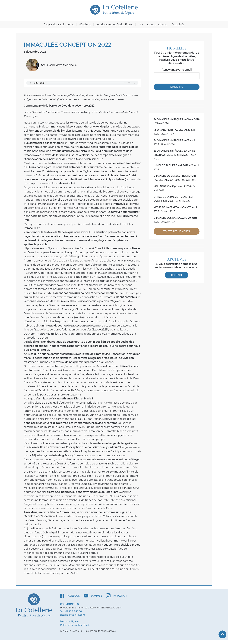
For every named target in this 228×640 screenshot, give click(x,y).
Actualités (178, 24)
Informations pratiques (152, 24)
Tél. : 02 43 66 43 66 (71, 611)
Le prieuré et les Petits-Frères (114, 24)
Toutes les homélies (176, 231)
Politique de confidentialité (75, 625)
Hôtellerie (85, 24)
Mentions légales (69, 621)
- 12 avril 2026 (175, 154)
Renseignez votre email (177, 69)
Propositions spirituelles (59, 24)
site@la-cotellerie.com (72, 614)
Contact (176, 275)
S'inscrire (176, 86)
